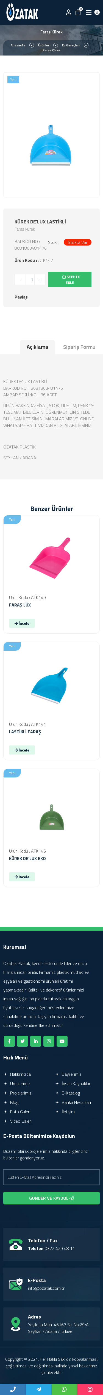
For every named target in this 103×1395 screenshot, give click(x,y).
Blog (10, 1102)
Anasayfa (18, 45)
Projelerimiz (17, 1093)
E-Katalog (67, 1093)
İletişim (65, 1111)
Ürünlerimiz (16, 1083)
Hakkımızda (17, 1074)
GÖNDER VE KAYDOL (51, 1198)
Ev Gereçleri (71, 45)
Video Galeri (17, 1121)
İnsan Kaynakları (73, 1083)
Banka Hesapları (73, 1102)
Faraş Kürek (51, 50)
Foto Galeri (16, 1111)
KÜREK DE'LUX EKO (27, 858)
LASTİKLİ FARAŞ (25, 731)
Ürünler (43, 45)
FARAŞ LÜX (20, 605)
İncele (22, 623)
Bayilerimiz (68, 1074)
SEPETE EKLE (71, 279)
